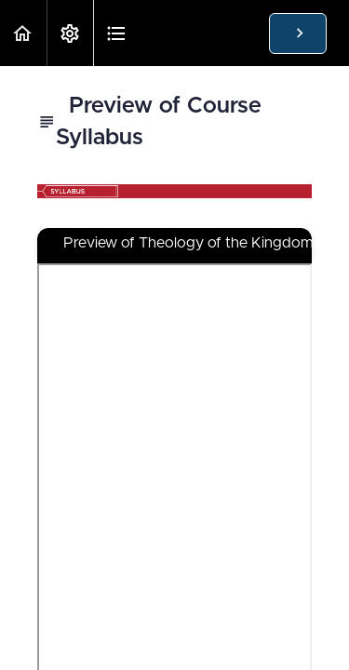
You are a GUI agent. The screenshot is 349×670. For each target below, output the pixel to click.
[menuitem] (70, 33)
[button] (23, 33)
